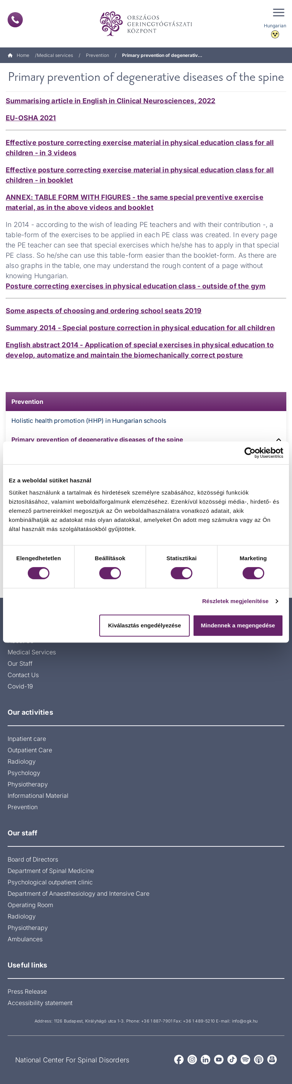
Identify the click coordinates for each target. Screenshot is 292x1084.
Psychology (24, 773)
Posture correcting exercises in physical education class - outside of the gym (135, 286)
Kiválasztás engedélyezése (144, 625)
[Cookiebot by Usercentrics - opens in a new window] (250, 452)
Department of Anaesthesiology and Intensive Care (78, 893)
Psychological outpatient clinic (50, 882)
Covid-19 (20, 686)
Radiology (22, 761)
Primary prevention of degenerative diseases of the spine (97, 439)
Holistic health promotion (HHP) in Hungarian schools (88, 420)
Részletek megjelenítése (235, 601)
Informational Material (38, 795)
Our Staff (20, 663)
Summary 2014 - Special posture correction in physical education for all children (140, 328)
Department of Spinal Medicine (51, 870)
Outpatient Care (30, 750)
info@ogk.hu (244, 1021)
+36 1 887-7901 (156, 1021)
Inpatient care (27, 738)
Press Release (27, 991)
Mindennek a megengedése (238, 625)
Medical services (55, 55)
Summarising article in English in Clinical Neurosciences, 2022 (110, 101)
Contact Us (23, 675)
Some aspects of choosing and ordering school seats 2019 (104, 311)
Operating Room (30, 905)
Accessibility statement (40, 1003)
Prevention (97, 55)
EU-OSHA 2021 (31, 118)
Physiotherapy (28, 784)
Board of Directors (33, 859)
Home (18, 55)
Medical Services (32, 652)
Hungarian (275, 25)
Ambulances (25, 939)
